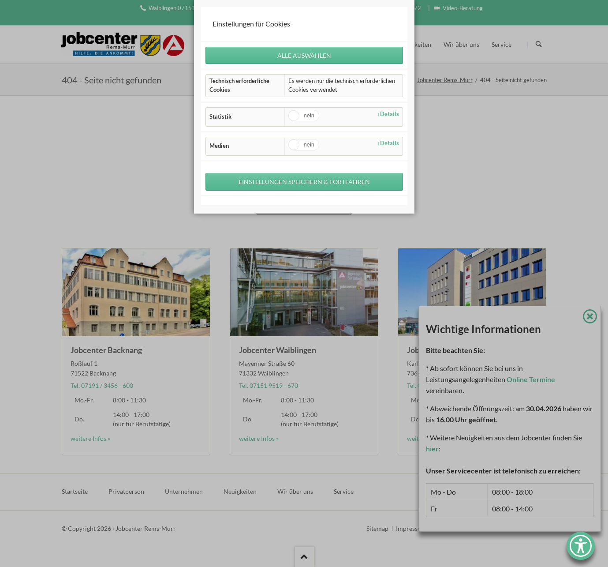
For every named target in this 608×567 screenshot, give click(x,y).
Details (389, 113)
